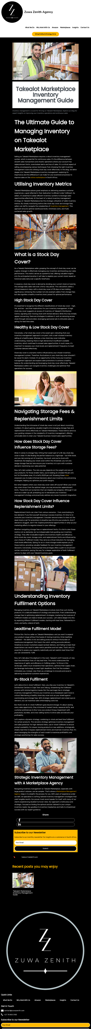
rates (35, 507)
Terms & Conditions (27, 1012)
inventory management (23, 216)
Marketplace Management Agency (34, 861)
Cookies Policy (66, 1012)
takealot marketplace (29, 910)
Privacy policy (49, 1012)
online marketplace (31, 175)
